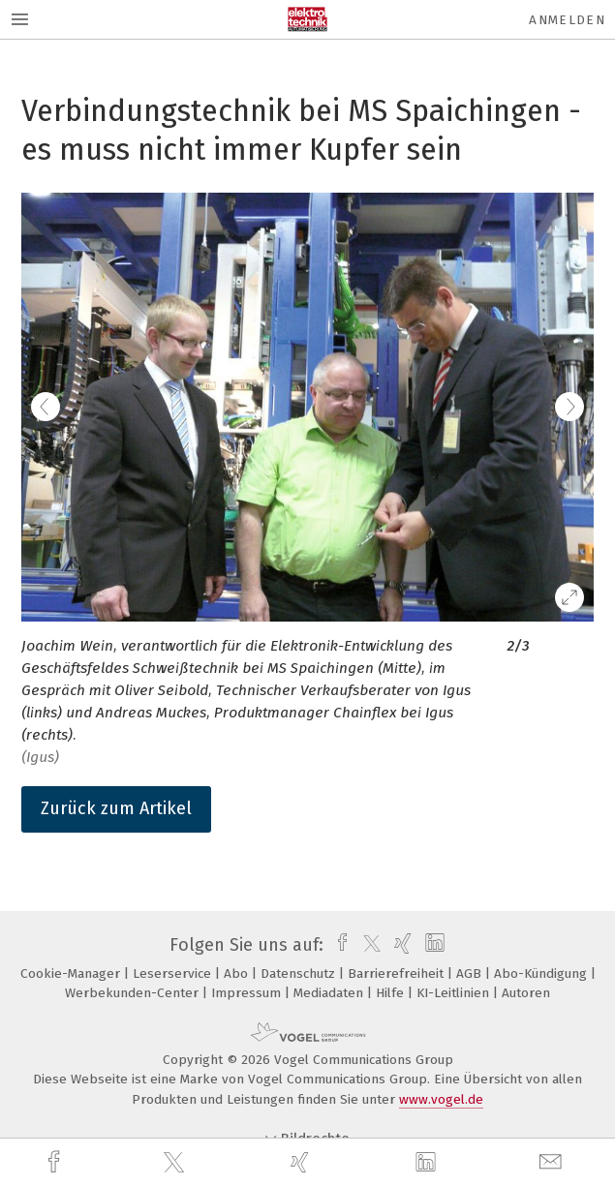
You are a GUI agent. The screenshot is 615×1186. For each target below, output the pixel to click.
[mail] (553, 1162)
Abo (238, 973)
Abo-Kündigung (542, 973)
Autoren (526, 993)
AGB (470, 973)
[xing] (302, 1162)
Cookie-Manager (72, 973)
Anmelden (567, 20)
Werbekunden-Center (133, 993)
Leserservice (174, 973)
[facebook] (56, 1162)
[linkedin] (428, 1162)
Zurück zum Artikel (116, 808)
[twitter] (176, 1162)
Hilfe (392, 993)
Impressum (248, 993)
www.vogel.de (441, 1099)
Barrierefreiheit (397, 973)
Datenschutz (300, 973)
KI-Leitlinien (454, 993)
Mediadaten (330, 993)
